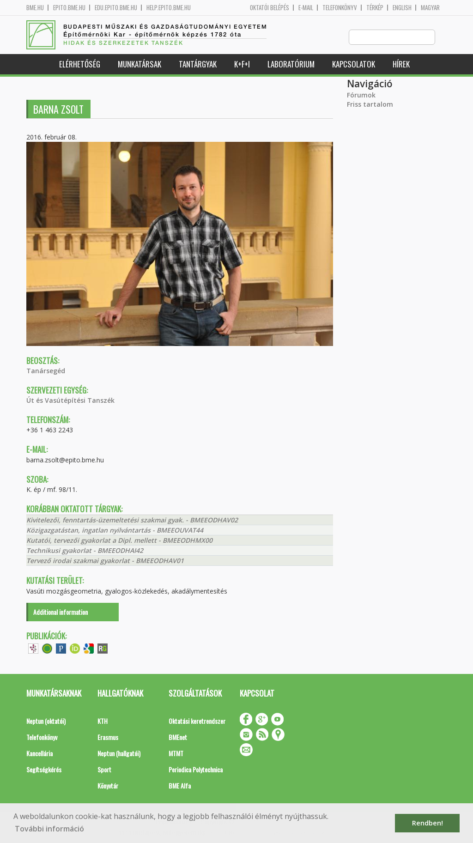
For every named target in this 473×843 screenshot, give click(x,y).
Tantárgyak (198, 64)
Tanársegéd (45, 371)
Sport (104, 770)
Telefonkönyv (339, 8)
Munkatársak (139, 64)
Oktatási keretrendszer (197, 721)
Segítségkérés (43, 770)
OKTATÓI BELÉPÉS (269, 8)
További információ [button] (49, 829)
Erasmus (107, 737)
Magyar (430, 8)
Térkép (374, 8)
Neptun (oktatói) (46, 721)
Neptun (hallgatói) (118, 753)
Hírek (401, 64)
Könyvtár (107, 786)
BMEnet (178, 737)
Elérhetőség (79, 64)
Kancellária (39, 753)
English (402, 8)
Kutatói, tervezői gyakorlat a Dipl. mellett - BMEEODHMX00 (119, 540)
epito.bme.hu (69, 8)
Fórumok (361, 95)
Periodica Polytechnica (196, 770)
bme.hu (35, 8)
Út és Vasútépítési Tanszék (70, 400)
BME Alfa (180, 786)
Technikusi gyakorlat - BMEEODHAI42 (84, 550)
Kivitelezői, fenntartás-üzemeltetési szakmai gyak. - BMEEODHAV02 (132, 520)
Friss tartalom (370, 104)
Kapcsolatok (353, 64)
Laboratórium (291, 64)
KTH (102, 721)
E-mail (305, 8)
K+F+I (242, 64)
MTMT (176, 753)
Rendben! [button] (427, 823)
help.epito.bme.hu (168, 8)
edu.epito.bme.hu (116, 8)
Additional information (60, 612)
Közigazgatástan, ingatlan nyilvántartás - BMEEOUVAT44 (114, 530)
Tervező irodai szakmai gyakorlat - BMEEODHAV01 (105, 561)
